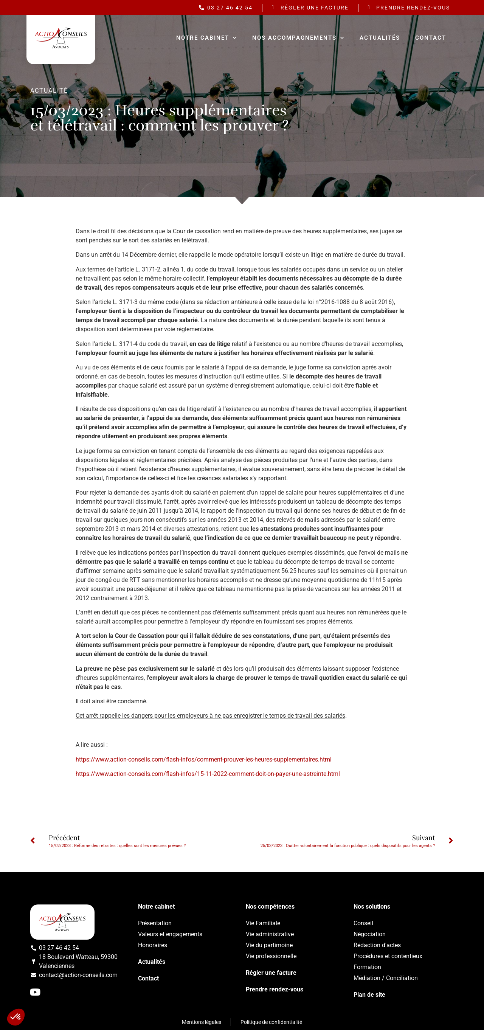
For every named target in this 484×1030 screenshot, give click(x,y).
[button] (16, 1017)
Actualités (380, 37)
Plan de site (369, 994)
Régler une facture (271, 972)
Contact (430, 37)
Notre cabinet (206, 38)
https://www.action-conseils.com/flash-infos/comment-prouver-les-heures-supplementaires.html (204, 759)
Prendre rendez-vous (274, 989)
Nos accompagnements (298, 38)
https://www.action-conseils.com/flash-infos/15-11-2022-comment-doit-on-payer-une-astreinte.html (208, 773)
